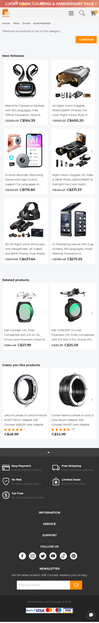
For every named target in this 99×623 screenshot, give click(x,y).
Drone (26, 23)
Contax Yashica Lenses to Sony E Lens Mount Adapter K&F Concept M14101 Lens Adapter (72, 420)
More (16, 23)
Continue (86, 39)
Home (6, 23)
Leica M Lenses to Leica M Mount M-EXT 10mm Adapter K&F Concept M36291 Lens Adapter (25, 420)
